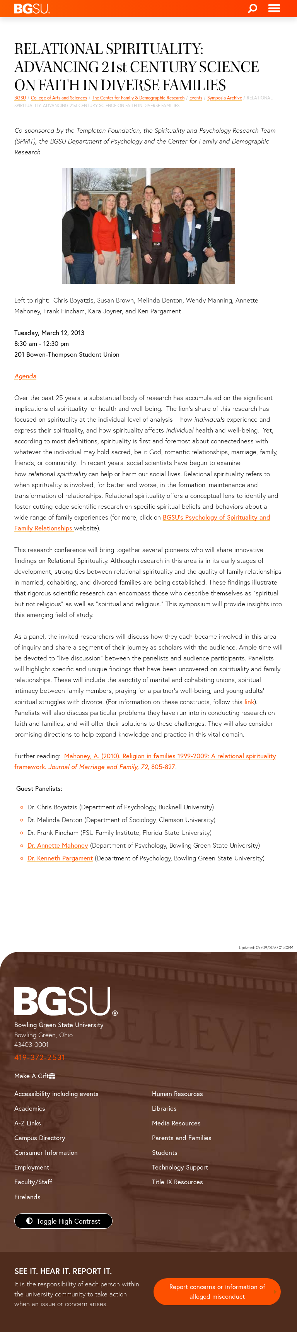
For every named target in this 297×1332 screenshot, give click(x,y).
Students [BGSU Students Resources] (165, 1152)
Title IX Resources (177, 1181)
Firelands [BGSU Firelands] (27, 1196)
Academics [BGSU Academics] (29, 1108)
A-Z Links (27, 1122)
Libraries (164, 1108)
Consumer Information (46, 1152)
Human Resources (177, 1093)
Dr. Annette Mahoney (57, 845)
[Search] (252, 8)
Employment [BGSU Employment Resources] (31, 1167)
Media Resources (176, 1122)
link (249, 701)
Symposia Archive (224, 98)
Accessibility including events (56, 1093)
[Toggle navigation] (274, 8)
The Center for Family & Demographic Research (138, 98)
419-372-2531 (39, 1057)
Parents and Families (182, 1137)
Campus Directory (39, 1137)
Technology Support (180, 1167)
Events (195, 98)
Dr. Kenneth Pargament (60, 857)
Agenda (25, 375)
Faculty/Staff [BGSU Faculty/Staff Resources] (33, 1181)
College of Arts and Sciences (59, 98)
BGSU (20, 98)
